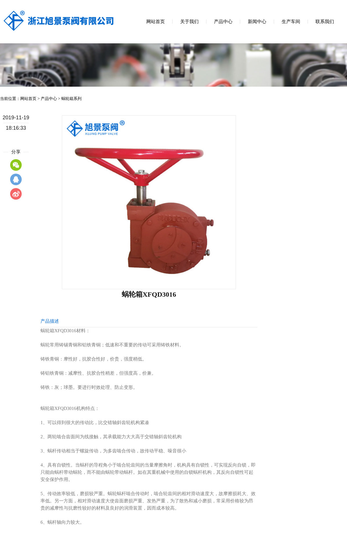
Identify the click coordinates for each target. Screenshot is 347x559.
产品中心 (49, 98)
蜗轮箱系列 (71, 98)
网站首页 (28, 98)
